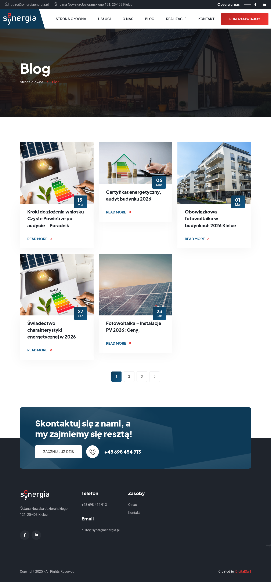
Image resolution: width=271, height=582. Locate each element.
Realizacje (176, 19)
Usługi (104, 19)
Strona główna (71, 19)
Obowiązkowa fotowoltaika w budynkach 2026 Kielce (211, 218)
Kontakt (206, 19)
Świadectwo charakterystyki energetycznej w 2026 (52, 330)
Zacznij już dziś (58, 452)
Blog (149, 19)
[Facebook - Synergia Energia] (255, 5)
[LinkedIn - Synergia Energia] (264, 5)
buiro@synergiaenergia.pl (27, 5)
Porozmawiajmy (244, 19)
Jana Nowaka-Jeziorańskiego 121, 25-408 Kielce (93, 5)
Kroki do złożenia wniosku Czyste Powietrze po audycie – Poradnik (56, 218)
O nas (128, 19)
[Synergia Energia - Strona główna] (19, 19)
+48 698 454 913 (122, 452)
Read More (39, 239)
